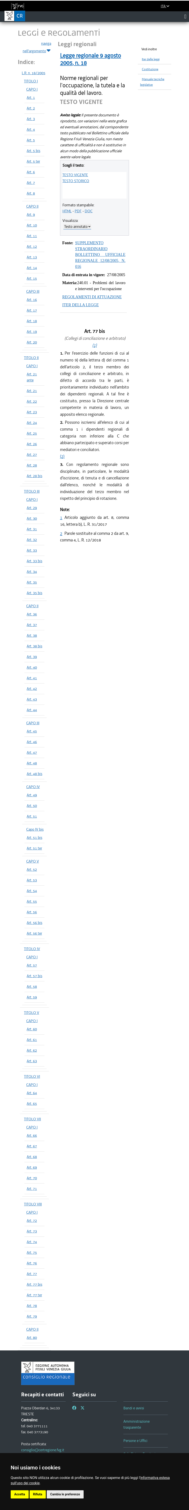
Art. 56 (32, 912)
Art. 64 (32, 1092)
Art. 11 (32, 235)
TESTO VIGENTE (75, 174)
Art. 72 (32, 1220)
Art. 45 (32, 731)
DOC (88, 211)
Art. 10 (32, 225)
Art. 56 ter (34, 933)
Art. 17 (32, 310)
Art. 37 (32, 624)
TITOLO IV (32, 948)
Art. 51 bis (34, 837)
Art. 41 (32, 678)
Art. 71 (32, 1188)
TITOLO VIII (33, 1204)
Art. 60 (32, 1029)
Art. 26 (32, 443)
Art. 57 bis (34, 975)
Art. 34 (32, 571)
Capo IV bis (35, 829)
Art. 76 (32, 1263)
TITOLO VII (32, 1119)
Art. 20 (32, 342)
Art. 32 (32, 539)
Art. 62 (32, 1050)
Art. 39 (32, 656)
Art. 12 (32, 246)
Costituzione (150, 69)
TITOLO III (32, 491)
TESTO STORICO (75, 180)
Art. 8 (31, 193)
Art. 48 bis (34, 773)
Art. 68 (32, 1156)
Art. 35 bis (34, 592)
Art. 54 (32, 890)
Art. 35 (32, 582)
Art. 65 (32, 1103)
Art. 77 (32, 1273)
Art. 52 (32, 869)
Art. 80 (32, 1337)
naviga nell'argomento (37, 47)
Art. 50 (32, 805)
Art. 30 (32, 518)
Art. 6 (31, 172)
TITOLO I (31, 81)
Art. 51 (32, 816)
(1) (94, 345)
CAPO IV (33, 786)
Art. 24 (32, 422)
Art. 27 (32, 454)
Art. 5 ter (33, 161)
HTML (67, 211)
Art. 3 (31, 118)
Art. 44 (32, 709)
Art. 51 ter (34, 848)
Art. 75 (32, 1252)
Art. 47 (32, 752)
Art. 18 (32, 320)
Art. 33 (32, 550)
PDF (78, 211)
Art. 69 (32, 1167)
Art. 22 (32, 401)
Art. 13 (32, 257)
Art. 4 (31, 129)
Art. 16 (32, 299)
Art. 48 (32, 763)
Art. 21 (32, 390)
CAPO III (32, 291)
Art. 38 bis (34, 646)
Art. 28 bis (34, 475)
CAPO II (32, 206)
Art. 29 (32, 507)
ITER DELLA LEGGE (80, 305)
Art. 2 (31, 108)
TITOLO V (31, 1012)
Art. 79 (32, 1316)
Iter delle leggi (151, 59)
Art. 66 (32, 1135)
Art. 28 (32, 465)
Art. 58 (32, 986)
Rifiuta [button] (37, 1494)
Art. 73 (32, 1231)
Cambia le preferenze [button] (65, 1494)
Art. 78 (32, 1305)
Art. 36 (32, 614)
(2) (62, 456)
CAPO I (32, 89)
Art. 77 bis (34, 1284)
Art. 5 (31, 140)
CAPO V (32, 861)
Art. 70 (32, 1178)
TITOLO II (31, 357)
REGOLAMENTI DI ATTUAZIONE (92, 297)
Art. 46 (32, 741)
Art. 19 (32, 331)
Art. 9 (31, 214)
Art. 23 (32, 412)
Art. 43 (32, 699)
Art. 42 (32, 688)
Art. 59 (32, 997)
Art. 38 (32, 635)
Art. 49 (32, 795)
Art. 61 (32, 1039)
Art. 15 (32, 278)
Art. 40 (32, 667)
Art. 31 (32, 529)
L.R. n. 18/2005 (33, 72)
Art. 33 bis (34, 561)
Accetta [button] (19, 1494)
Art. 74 (32, 1241)
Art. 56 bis (34, 922)
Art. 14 (32, 267)
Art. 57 (32, 965)
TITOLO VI (32, 1076)
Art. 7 (31, 182)
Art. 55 (32, 901)
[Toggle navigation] (185, 16)
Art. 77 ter (34, 1295)
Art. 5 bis (33, 150)
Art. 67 (32, 1146)
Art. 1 (31, 97)
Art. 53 (32, 880)
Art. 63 (32, 1061)
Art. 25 (32, 433)
